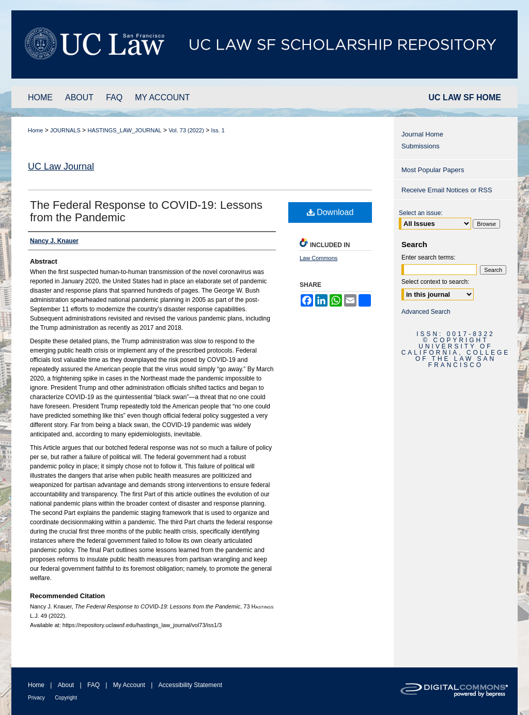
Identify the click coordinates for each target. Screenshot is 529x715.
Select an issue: (421, 213)
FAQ (93, 685)
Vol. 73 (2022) (186, 130)
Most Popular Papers (432, 170)
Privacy (36, 698)
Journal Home (422, 134)
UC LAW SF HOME (465, 97)
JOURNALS (65, 130)
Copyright (66, 698)
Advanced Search (425, 311)
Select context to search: (435, 281)
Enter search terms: (428, 257)
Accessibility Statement (190, 685)
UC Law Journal (61, 166)
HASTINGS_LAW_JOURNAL (124, 130)
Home (35, 130)
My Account (129, 685)
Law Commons (318, 258)
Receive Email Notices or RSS (446, 190)
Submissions (420, 146)
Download (330, 212)
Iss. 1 (218, 130)
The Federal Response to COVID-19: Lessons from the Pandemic (146, 211)
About (66, 685)
